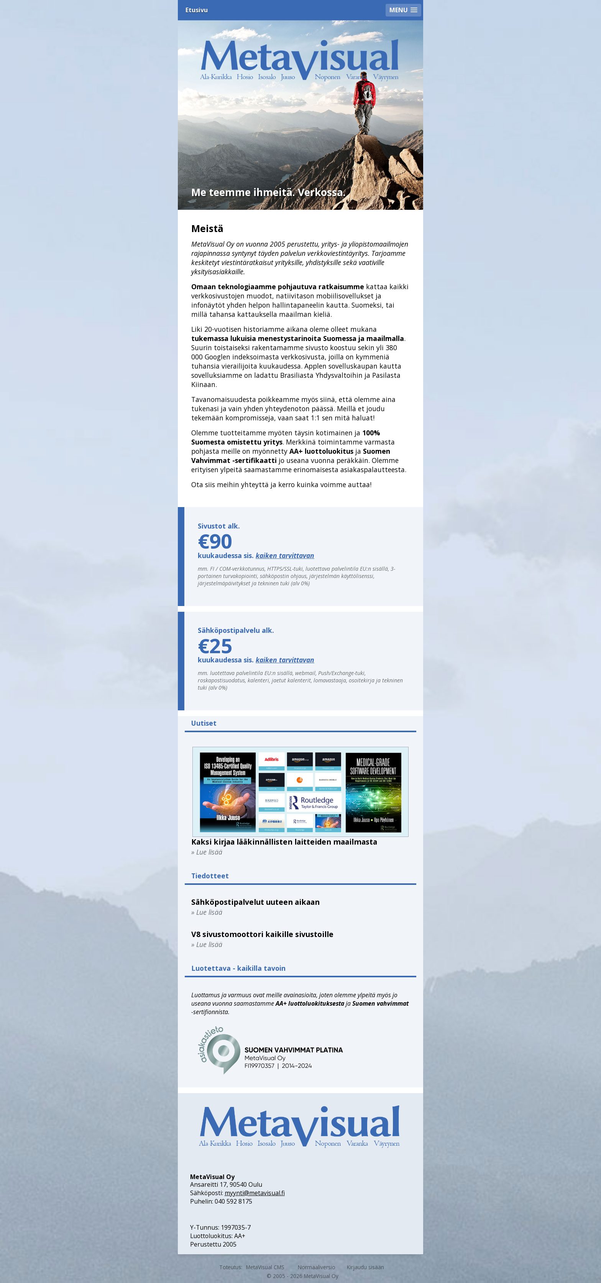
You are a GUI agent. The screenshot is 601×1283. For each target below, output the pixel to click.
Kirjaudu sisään (365, 1267)
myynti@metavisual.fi (255, 1193)
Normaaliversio (316, 1267)
